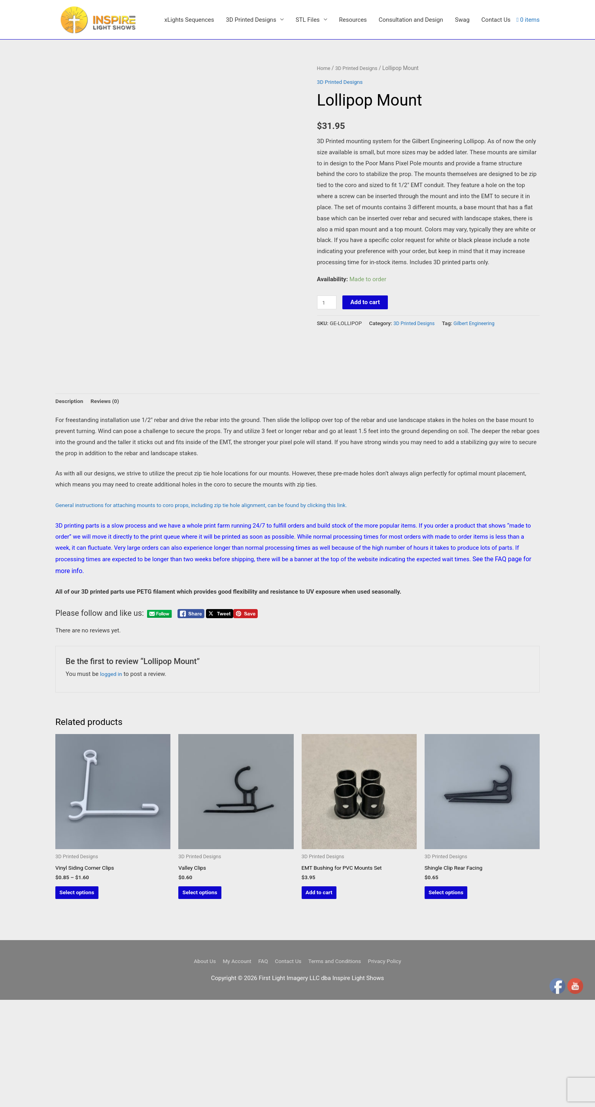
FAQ (260, 1068)
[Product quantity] (327, 365)
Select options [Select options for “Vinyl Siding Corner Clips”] (90, 997)
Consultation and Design (411, 89)
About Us (196, 1068)
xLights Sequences (189, 89)
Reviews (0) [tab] (109, 502)
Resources (353, 89)
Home (324, 130)
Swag (462, 89)
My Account (231, 1068)
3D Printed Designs (251, 89)
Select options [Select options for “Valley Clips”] (213, 997)
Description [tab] (70, 502)
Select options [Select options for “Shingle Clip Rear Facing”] (459, 997)
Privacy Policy (392, 1068)
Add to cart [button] (332, 997)
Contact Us (496, 89)
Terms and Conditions (338, 1068)
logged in (112, 776)
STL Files (308, 89)
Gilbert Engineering (479, 385)
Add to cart (367, 364)
